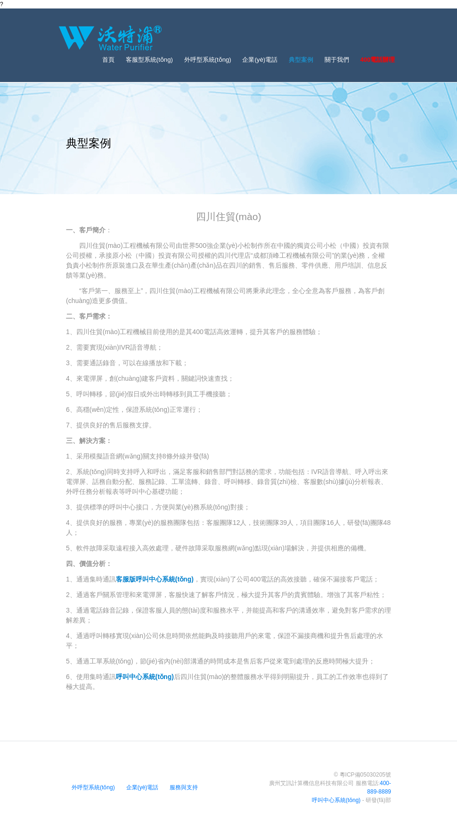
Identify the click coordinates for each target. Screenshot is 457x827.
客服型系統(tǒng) (149, 59)
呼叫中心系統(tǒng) (336, 800)
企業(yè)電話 (259, 59)
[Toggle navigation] (388, 38)
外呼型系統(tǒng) (207, 59)
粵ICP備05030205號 (365, 774)
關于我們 (337, 59)
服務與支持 (184, 787)
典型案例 (301, 59)
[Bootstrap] (110, 38)
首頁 (108, 59)
